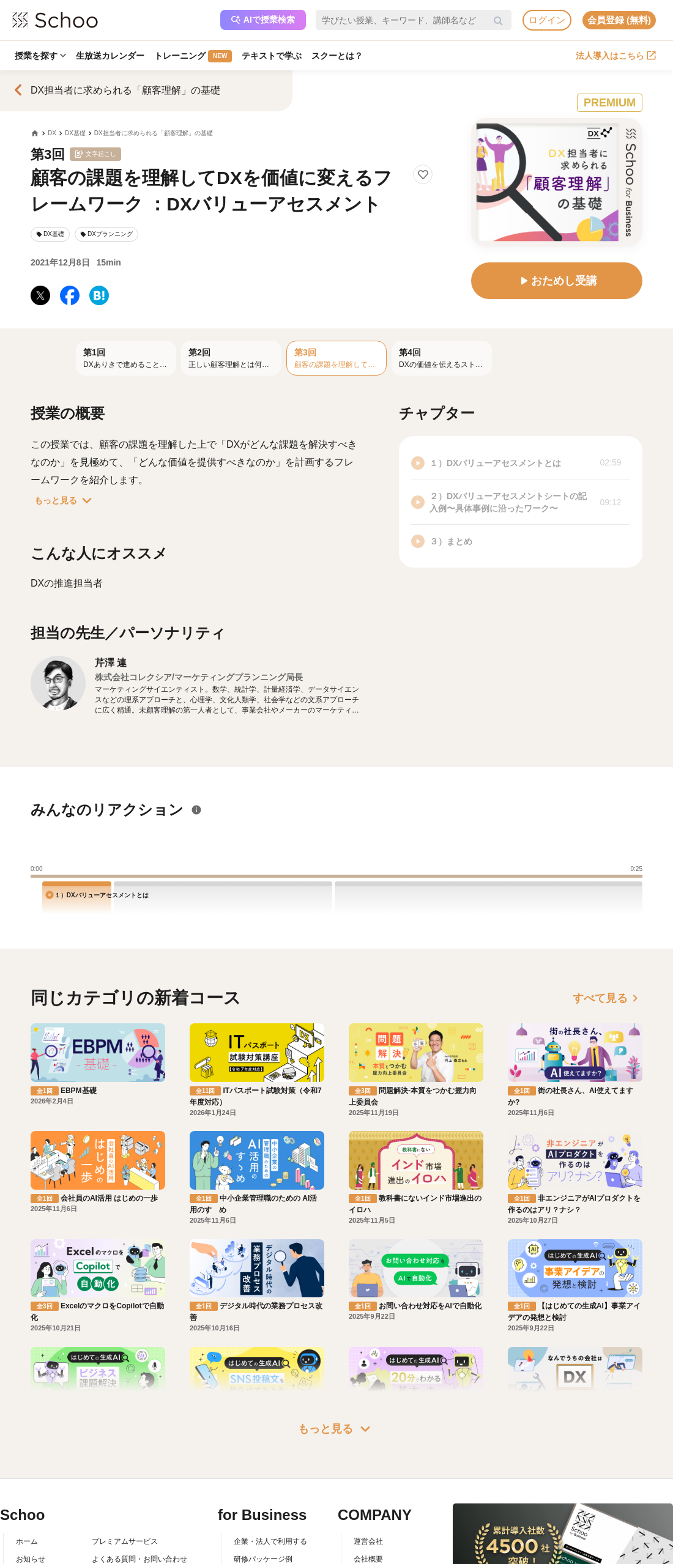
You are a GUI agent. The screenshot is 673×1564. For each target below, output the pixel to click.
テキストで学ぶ (272, 56)
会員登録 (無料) (619, 20)
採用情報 (368, 1518)
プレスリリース (379, 1536)
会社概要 (368, 1501)
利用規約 (106, 1518)
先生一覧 (30, 1554)
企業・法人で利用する (270, 1484)
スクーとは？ (337, 56)
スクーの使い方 (41, 1536)
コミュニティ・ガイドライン (139, 1536)
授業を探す (40, 56)
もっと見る (65, 500)
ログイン (547, 20)
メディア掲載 (376, 1554)
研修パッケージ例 (263, 1501)
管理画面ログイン (263, 1536)
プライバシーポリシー (128, 1554)
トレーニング (193, 56)
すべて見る (607, 998)
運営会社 (368, 1484)
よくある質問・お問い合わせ (139, 1501)
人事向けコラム (259, 1518)
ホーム (27, 1484)
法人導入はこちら (616, 56)
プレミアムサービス (125, 1484)
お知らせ (30, 1501)
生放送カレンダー (110, 56)
